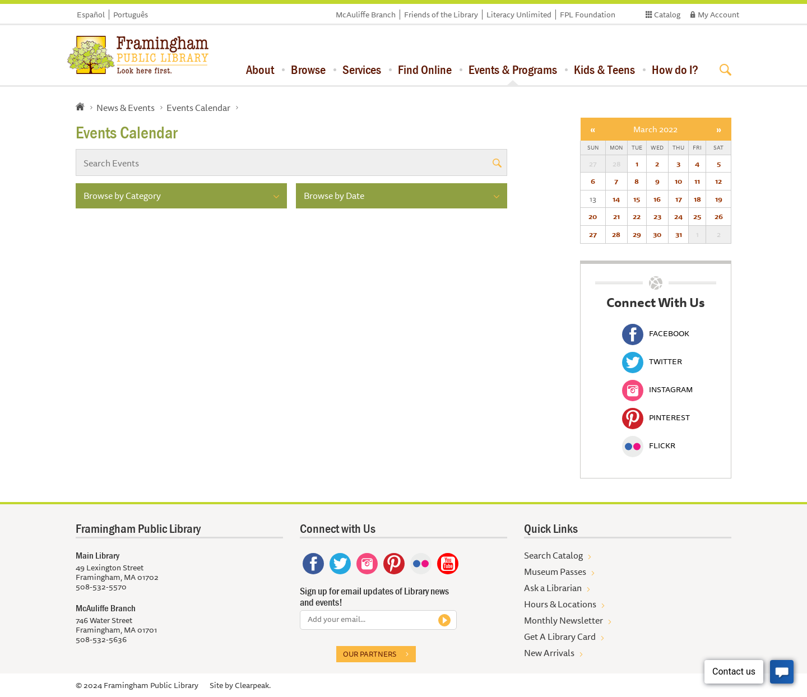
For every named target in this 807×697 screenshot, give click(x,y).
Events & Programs (513, 69)
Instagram (657, 389)
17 (678, 199)
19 (718, 199)
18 (697, 199)
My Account (718, 15)
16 (657, 199)
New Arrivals (549, 653)
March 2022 (655, 129)
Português (130, 14)
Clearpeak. (253, 685)
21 (616, 216)
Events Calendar (198, 107)
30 (657, 234)
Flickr (648, 445)
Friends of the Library (441, 14)
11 (697, 181)
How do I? (675, 69)
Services (361, 69)
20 (592, 216)
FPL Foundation (587, 14)
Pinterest (656, 417)
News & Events (125, 107)
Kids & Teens (604, 69)
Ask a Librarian (553, 588)
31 (678, 234)
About (260, 69)
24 (678, 216)
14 (616, 199)
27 (593, 234)
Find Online (425, 69)
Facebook (655, 333)
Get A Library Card (560, 636)
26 (719, 216)
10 (678, 181)
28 (616, 234)
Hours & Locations (560, 604)
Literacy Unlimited (518, 14)
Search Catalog (553, 555)
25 (697, 216)
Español (91, 14)
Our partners (369, 653)
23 (657, 216)
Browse (308, 69)
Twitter (652, 361)
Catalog (667, 15)
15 (636, 199)
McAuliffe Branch (366, 14)
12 (718, 181)
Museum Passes (555, 571)
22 (637, 216)
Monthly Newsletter (563, 620)
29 (637, 234)
